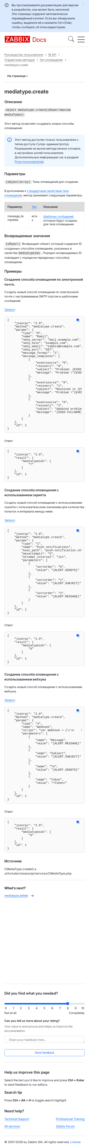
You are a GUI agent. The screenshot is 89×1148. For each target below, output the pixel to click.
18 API (52, 54)
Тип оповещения (51, 60)
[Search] (71, 39)
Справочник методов (19, 60)
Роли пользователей (29, 161)
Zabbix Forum (65, 1129)
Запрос (9, 308)
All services (12, 1129)
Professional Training (70, 1122)
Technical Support (16, 1122)
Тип (34, 206)
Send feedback (44, 1055)
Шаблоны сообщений (58, 215)
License (75, 1145)
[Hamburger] (81, 39)
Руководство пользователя (23, 54)
